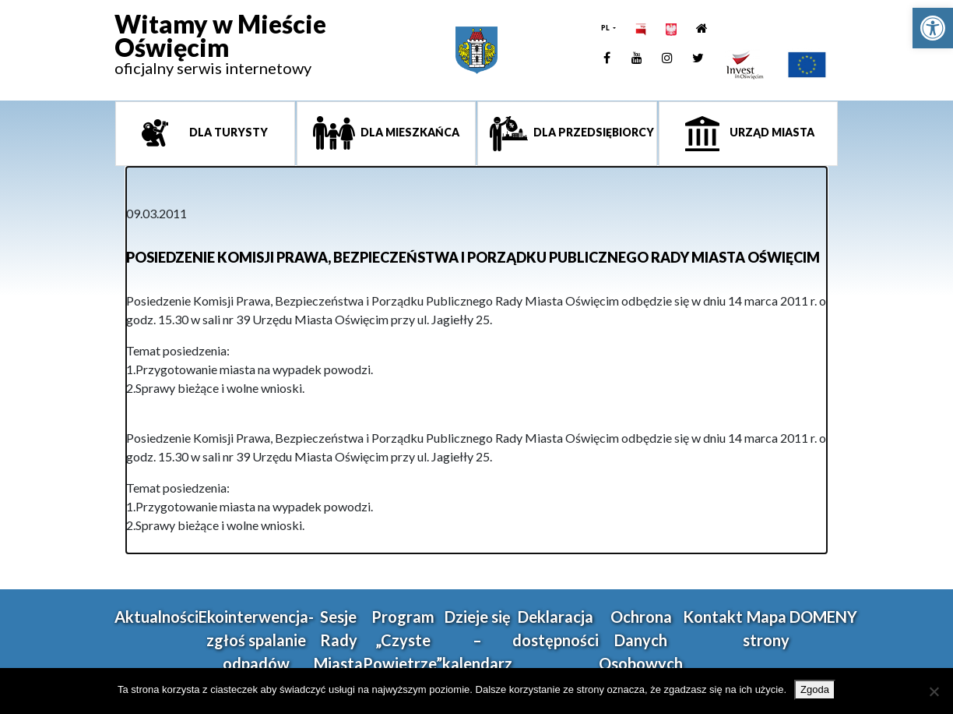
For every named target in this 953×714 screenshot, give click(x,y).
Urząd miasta (770, 132)
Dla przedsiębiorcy (592, 132)
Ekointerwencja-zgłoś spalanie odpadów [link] (256, 640)
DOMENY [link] (823, 616)
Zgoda (814, 689)
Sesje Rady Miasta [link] (338, 640)
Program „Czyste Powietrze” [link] (402, 640)
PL (606, 27)
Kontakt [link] (713, 616)
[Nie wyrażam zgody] (933, 691)
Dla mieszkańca (408, 132)
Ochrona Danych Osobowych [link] (641, 640)
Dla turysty (227, 132)
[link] (933, 28)
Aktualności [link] (156, 616)
